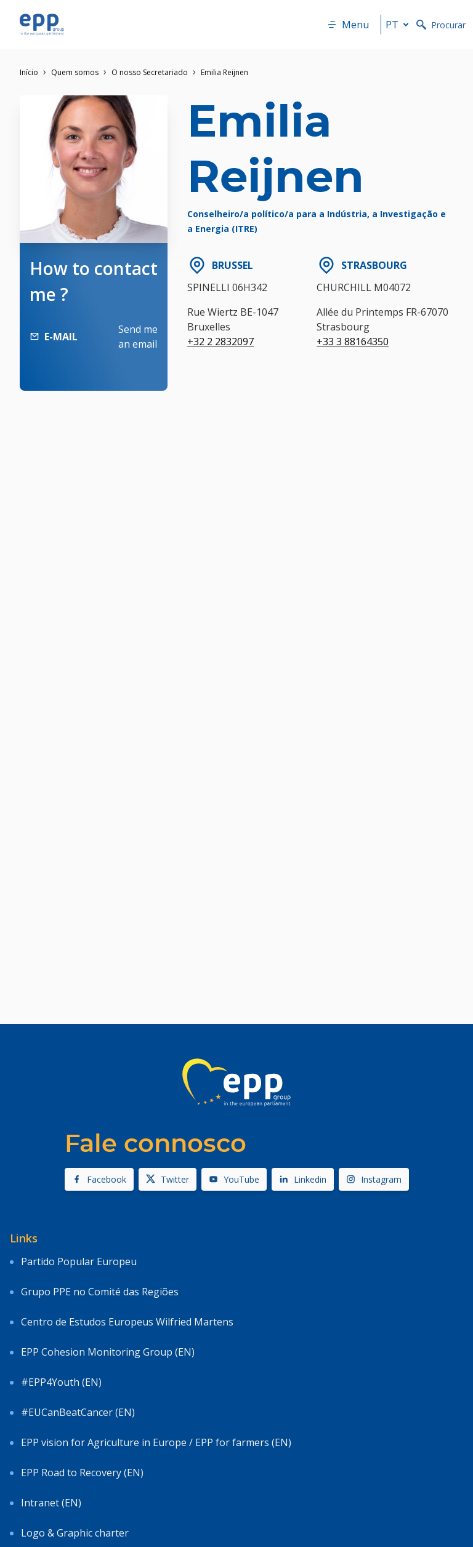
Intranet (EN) (51, 1502)
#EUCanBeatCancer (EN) (78, 1412)
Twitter (167, 1179)
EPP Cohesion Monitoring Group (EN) (108, 1352)
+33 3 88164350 (353, 341)
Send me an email (138, 336)
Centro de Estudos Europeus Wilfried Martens (127, 1322)
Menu (348, 24)
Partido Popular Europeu (79, 1261)
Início (29, 72)
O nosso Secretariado (149, 72)
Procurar (441, 25)
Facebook (99, 1179)
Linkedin (302, 1179)
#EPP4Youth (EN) (61, 1382)
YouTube (234, 1179)
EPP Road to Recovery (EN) (82, 1472)
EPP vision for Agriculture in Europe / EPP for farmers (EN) (156, 1442)
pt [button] (399, 24)
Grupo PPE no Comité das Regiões (100, 1291)
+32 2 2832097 (220, 341)
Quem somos (75, 72)
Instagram (374, 1179)
